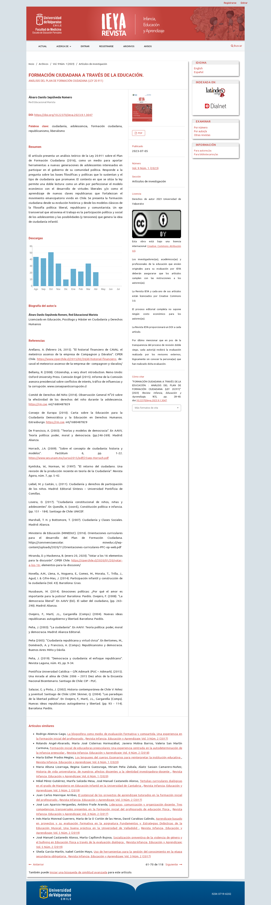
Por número (201, 127)
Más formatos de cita (146, 407)
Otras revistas (202, 135)
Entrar (85, 46)
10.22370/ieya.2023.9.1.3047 (151, 400)
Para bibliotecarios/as (206, 154)
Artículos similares (41, 726)
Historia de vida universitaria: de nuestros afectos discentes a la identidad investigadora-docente (103, 771)
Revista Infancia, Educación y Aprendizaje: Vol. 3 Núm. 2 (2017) (126, 738)
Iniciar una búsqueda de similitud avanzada (78, 872)
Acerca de (62, 46)
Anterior (38, 864)
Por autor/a (200, 131)
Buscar (236, 45)
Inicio (31, 64)
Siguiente (171, 864)
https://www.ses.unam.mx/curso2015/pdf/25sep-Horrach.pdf (69, 457)
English (198, 68)
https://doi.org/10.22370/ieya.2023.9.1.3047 (63, 114)
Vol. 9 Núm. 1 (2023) (63, 64)
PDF (139, 133)
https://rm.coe (38, 404)
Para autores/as (203, 150)
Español (198, 72)
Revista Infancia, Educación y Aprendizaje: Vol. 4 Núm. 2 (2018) (108, 752)
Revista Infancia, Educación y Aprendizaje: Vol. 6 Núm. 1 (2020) (77, 762)
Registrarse (106, 46)
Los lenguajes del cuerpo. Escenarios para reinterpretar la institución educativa (128, 757)
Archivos (128, 46)
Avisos (147, 46)
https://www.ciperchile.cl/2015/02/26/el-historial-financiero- (77, 359)
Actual (42, 46)
